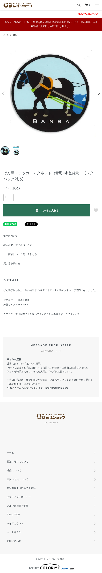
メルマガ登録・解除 (17, 505)
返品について (10, 236)
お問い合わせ (14, 541)
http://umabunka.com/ (56, 388)
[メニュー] (97, 5)
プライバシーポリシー (19, 496)
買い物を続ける (11, 263)
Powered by (51, 566)
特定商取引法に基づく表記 (17, 245)
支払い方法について (17, 479)
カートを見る (14, 532)
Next (98, 93)
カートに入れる (47, 210)
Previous (4, 93)
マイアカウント (15, 523)
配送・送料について (17, 461)
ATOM (17, 514)
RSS (9, 514)
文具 (15, 35)
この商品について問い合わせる (20, 254)
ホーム (6, 35)
